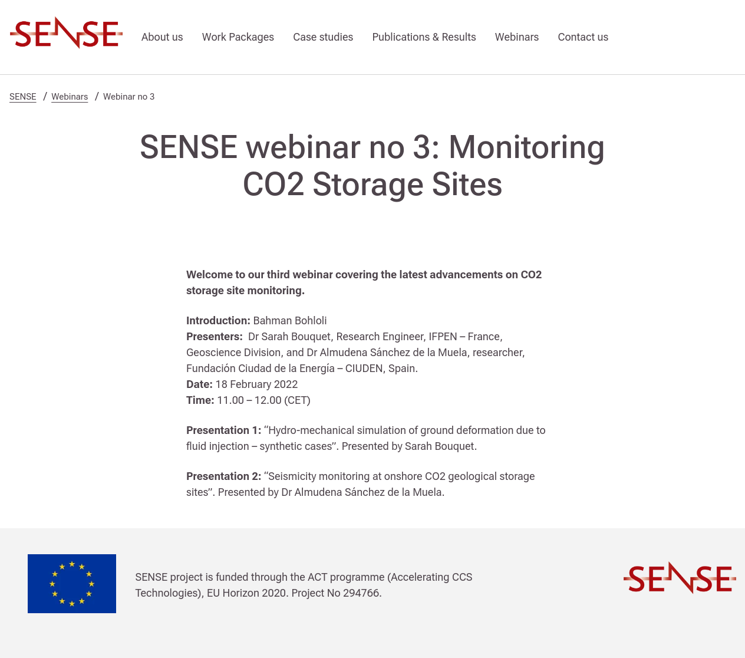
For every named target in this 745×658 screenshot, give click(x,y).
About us (162, 37)
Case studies (323, 37)
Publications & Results (424, 37)
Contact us (583, 37)
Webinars (517, 37)
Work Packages (238, 37)
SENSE (23, 96)
